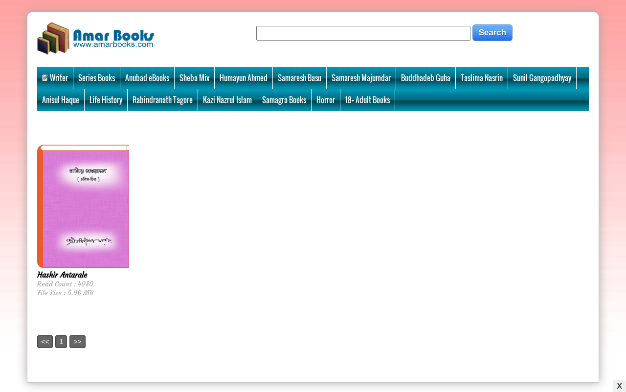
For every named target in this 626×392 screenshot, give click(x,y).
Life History (105, 99)
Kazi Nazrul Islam (227, 99)
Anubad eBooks (147, 77)
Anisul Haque (60, 99)
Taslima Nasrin (482, 77)
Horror (325, 99)
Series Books (96, 77)
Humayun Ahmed (244, 77)
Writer (55, 77)
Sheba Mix (194, 77)
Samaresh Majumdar (361, 77)
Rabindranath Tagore (163, 99)
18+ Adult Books (367, 99)
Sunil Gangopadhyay (542, 77)
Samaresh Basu (299, 77)
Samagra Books (284, 99)
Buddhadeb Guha (425, 77)
